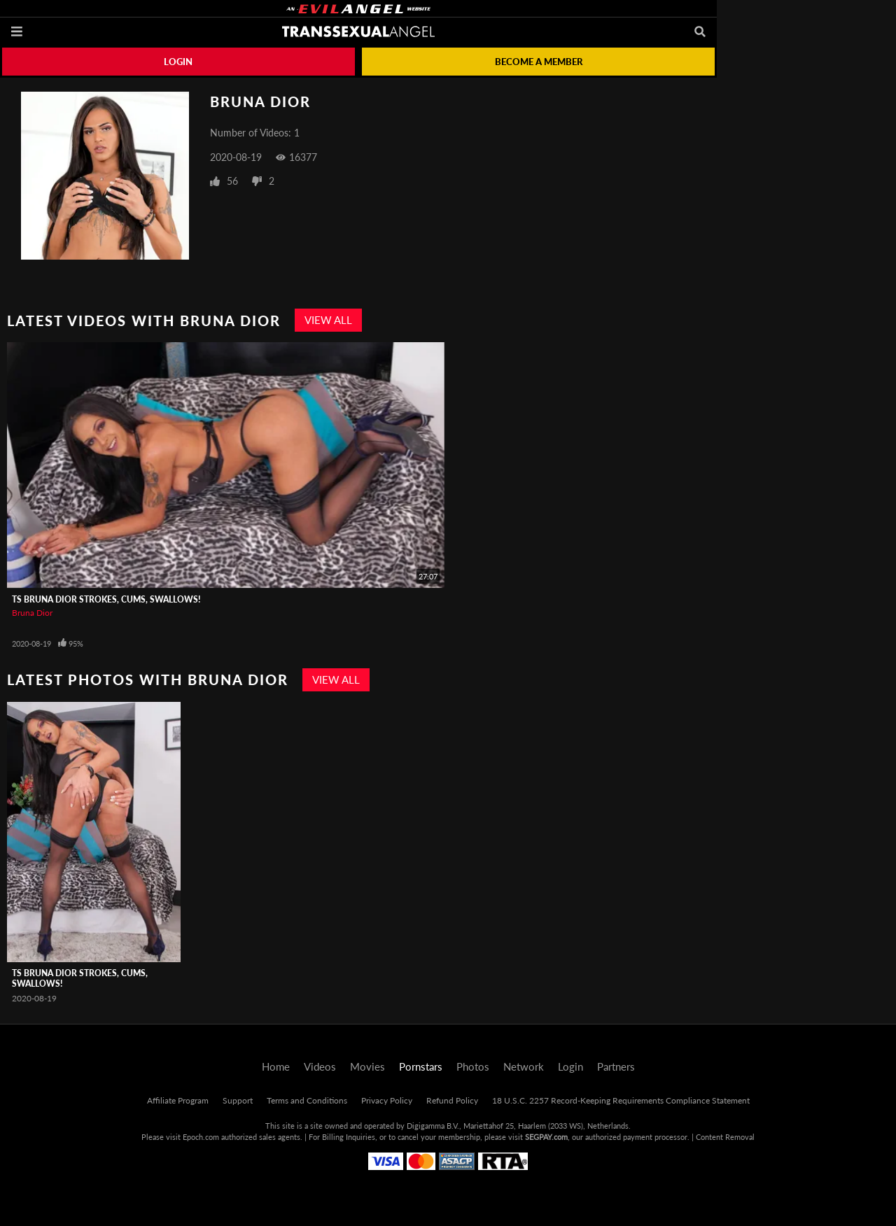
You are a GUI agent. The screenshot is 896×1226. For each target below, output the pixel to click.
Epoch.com (201, 1136)
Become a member (538, 61)
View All (328, 319)
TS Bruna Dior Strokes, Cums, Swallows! (106, 599)
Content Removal (725, 1136)
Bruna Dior (32, 612)
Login (178, 61)
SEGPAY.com (546, 1136)
